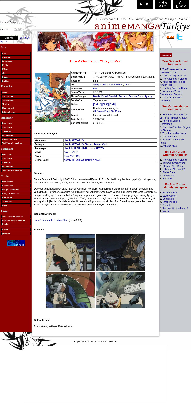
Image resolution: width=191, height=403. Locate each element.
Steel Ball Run (169, 192)
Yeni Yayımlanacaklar (12, 143)
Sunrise (133, 96)
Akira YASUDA (72, 156)
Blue (95, 88)
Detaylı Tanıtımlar (10, 189)
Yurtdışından (8, 100)
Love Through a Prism (174, 75)
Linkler (5, 81)
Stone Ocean (169, 195)
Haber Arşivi (8, 108)
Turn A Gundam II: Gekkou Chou (51, 220)
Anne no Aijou (169, 146)
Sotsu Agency (145, 96)
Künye (5, 69)
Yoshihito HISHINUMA (75, 148)
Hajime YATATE (93, 160)
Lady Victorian (169, 136)
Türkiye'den (7, 96)
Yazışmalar (7, 201)
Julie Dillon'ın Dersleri (12, 217)
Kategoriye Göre (9, 139)
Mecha (119, 84)
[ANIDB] (97, 104)
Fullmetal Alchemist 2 (173, 169)
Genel (4, 92)
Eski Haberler (8, 112)
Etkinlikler (7, 197)
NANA (165, 211)
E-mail (5, 77)
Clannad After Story (172, 166)
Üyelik (5, 65)
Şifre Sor (24, 37)
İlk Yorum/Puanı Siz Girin (107, 111)
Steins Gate (168, 172)
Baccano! (167, 178)
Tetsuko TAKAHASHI (96, 144)
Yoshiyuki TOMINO (74, 140)
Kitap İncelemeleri (10, 193)
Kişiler (5, 229)
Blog (4, 53)
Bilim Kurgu (109, 84)
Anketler (6, 57)
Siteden (5, 104)
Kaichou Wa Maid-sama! (175, 208)
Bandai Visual (100, 96)
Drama (127, 84)
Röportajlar (7, 185)
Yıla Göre (6, 131)
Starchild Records (118, 96)
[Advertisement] (46, 7)
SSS (3, 73)
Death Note (168, 175)
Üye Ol (3, 41)
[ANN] (112, 104)
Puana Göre (7, 135)
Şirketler (6, 233)
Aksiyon (97, 84)
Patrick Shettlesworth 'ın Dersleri (13, 222)
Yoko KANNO (71, 152)
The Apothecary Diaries (174, 78)
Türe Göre (7, 127)
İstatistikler (7, 61)
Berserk (166, 205)
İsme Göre (7, 123)
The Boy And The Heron (175, 88)
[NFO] (105, 104)
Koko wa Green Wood (173, 163)
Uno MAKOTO (96, 148)
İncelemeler (7, 181)
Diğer (4, 205)
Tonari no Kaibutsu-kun (174, 133)
